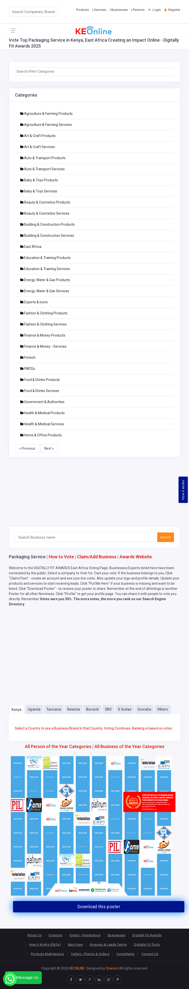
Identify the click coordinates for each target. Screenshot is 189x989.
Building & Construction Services (47, 236)
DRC (108, 709)
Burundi (92, 709)
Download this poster (99, 906)
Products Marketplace (47, 954)
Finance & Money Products (42, 335)
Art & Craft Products (38, 136)
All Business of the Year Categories (129, 746)
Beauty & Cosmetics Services (44, 213)
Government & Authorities (42, 402)
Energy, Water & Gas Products (45, 280)
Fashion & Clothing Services (43, 324)
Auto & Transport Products (42, 158)
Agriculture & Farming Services (46, 125)
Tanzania (54, 709)
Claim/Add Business (96, 556)
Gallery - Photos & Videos (90, 954)
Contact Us (150, 954)
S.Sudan (124, 709)
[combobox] (94, 72)
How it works (183, 490)
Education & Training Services (45, 269)
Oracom (112, 968)
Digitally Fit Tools (147, 944)
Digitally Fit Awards (147, 935)
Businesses (116, 935)
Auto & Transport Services (42, 169)
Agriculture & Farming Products (46, 114)
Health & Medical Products (42, 413)
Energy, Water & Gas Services (44, 291)
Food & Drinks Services (39, 391)
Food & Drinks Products (40, 380)
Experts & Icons (34, 302)
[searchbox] (94, 71)
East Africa (30, 247)
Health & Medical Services (42, 424)
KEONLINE (77, 968)
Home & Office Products (41, 435)
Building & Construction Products (47, 224)
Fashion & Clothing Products (43, 313)
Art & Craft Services (37, 147)
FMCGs (27, 369)
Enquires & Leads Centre (108, 944)
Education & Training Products (45, 258)
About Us (34, 935)
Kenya (16, 710)
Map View (75, 944)
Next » (49, 448)
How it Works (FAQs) (45, 944)
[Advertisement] (94, 491)
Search (165, 537)
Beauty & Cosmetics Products (45, 202)
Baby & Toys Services (38, 191)
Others (162, 709)
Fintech (27, 357)
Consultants (125, 954)
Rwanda (73, 709)
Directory (56, 935)
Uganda (34, 709)
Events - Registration (85, 935)
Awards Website (136, 556)
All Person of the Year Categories (58, 746)
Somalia (144, 709)
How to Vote (61, 556)
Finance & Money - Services (43, 346)
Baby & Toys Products (39, 180)
